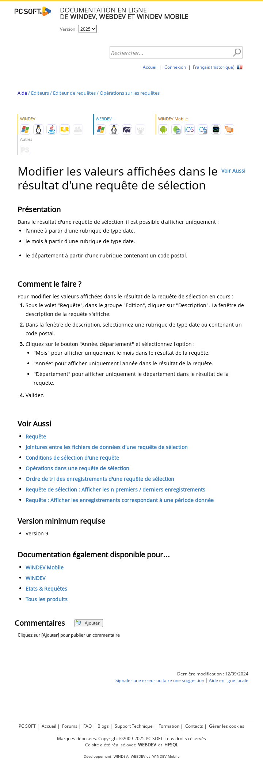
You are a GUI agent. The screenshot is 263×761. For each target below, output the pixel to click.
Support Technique (134, 726)
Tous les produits (47, 599)
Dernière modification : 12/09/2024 (212, 674)
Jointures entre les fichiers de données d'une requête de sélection (107, 447)
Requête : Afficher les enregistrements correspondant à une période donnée (120, 500)
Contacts (194, 726)
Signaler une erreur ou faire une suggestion (159, 680)
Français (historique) (214, 67)
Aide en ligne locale (228, 680)
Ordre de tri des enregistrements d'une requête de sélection (100, 478)
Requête (36, 436)
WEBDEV (138, 756)
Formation (169, 726)
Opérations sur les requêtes (130, 93)
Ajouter (87, 623)
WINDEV (35, 577)
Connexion (175, 67)
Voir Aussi (233, 170)
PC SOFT (27, 726)
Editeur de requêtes (74, 93)
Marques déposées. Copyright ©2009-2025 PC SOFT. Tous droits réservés (131, 738)
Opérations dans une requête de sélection (77, 468)
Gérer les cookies (226, 726)
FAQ (87, 726)
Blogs (103, 726)
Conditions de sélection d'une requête (72, 457)
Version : (69, 29)
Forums (69, 726)
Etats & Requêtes (46, 588)
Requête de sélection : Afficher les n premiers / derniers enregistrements (115, 489)
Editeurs (40, 93)
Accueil (150, 67)
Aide (22, 93)
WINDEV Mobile (45, 567)
